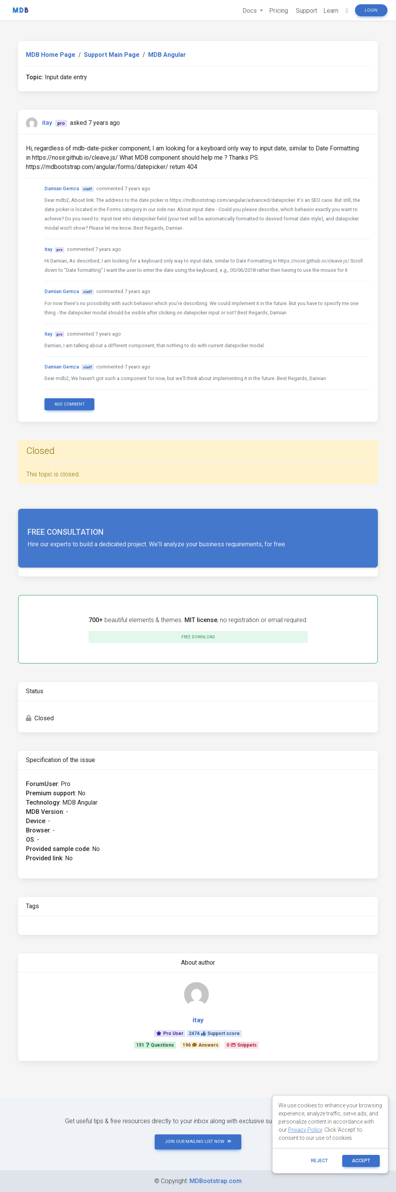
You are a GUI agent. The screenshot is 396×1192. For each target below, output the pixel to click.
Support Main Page (112, 54)
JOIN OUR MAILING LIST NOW (198, 1141)
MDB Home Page (50, 54)
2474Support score (214, 1033)
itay (47, 122)
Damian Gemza (61, 188)
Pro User (169, 1033)
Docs (250, 10)
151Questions (155, 1045)
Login (371, 10)
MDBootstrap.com (215, 1181)
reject (319, 1160)
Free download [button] (198, 636)
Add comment (70, 404)
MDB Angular (167, 54)
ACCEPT (361, 1160)
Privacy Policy (305, 1130)
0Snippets (242, 1045)
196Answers (200, 1045)
